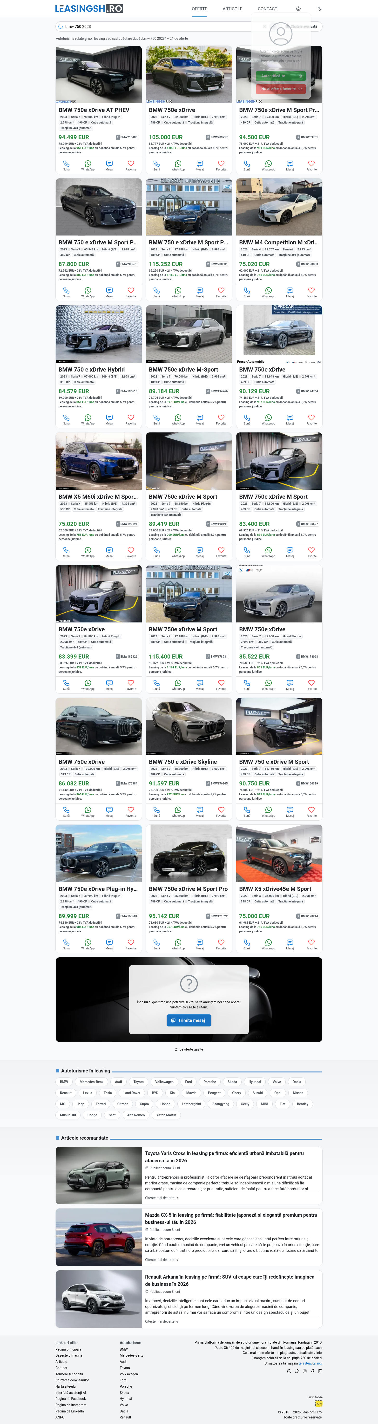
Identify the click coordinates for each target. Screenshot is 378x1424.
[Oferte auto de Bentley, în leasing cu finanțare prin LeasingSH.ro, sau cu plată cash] (302, 1104)
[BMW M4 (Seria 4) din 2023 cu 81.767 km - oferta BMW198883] (279, 231)
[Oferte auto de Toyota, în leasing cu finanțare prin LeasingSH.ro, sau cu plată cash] (138, 1082)
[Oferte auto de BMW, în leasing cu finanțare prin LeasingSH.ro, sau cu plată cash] (64, 1082)
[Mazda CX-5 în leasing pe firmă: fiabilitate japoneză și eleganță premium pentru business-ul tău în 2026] (189, 1237)
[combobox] (167, 26)
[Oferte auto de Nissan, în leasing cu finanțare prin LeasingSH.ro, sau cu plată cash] (298, 1093)
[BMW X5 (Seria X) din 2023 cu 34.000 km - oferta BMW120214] (279, 880)
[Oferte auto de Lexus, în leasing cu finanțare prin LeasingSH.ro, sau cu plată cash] (88, 1093)
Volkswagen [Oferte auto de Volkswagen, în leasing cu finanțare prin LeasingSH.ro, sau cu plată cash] (129, 1374)
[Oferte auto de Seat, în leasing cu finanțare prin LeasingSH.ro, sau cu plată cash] (112, 1115)
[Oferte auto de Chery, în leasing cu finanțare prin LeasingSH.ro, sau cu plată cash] (237, 1093)
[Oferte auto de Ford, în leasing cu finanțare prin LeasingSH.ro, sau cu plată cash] (188, 1082)
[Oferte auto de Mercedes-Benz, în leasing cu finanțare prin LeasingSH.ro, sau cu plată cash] (91, 1082)
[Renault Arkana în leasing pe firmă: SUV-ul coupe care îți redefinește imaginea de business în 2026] (189, 1299)
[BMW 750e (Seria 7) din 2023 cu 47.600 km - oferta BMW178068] (279, 620)
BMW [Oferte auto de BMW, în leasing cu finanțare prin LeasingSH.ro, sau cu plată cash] (124, 1349)
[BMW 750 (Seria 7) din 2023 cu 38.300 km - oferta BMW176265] (189, 750)
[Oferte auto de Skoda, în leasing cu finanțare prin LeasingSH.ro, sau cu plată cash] (232, 1082)
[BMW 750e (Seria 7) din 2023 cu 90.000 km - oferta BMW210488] (99, 101)
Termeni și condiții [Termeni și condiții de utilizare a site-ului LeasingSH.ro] (69, 1374)
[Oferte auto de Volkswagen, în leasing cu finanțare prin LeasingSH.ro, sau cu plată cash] (164, 1082)
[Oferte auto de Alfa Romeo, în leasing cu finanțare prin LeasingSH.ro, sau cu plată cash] (136, 1115)
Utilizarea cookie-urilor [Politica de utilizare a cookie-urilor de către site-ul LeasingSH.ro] (72, 1380)
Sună (66, 165)
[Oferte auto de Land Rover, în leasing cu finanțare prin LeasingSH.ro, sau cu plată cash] (132, 1093)
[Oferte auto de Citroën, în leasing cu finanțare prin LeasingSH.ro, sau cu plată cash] (123, 1104)
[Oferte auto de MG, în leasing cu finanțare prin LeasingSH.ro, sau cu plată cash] (62, 1104)
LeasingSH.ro (312, 1412)
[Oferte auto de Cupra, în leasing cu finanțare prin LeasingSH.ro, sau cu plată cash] (144, 1104)
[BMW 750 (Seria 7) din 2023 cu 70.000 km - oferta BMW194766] (189, 358)
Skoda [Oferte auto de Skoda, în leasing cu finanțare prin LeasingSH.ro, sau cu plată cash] (124, 1393)
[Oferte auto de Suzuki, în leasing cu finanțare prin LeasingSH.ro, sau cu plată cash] (257, 1093)
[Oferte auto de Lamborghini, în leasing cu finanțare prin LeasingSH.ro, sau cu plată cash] (191, 1104)
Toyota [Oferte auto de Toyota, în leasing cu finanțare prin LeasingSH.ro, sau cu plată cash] (125, 1368)
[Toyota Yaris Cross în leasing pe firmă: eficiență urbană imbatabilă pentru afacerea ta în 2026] (189, 1176)
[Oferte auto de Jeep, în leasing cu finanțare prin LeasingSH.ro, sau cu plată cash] (80, 1104)
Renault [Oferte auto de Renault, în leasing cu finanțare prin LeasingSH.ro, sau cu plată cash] (125, 1417)
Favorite (131, 165)
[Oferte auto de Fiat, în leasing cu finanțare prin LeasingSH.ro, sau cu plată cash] (282, 1104)
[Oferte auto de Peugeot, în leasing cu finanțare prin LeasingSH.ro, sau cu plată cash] (214, 1093)
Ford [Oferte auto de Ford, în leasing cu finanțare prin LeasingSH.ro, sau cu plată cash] (123, 1380)
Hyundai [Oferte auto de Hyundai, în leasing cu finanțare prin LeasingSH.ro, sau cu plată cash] (126, 1399)
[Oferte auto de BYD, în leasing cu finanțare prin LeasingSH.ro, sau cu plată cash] (155, 1093)
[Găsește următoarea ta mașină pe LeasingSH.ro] (89, 8)
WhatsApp (87, 165)
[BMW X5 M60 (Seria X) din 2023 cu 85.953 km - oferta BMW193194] (99, 488)
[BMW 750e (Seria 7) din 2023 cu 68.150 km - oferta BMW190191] (189, 488)
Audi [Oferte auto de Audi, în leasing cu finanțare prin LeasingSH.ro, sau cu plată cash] (123, 1362)
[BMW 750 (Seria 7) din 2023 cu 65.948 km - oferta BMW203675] (99, 231)
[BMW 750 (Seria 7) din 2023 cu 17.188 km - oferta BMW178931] (189, 620)
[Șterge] (265, 26)
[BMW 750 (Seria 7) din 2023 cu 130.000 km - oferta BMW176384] (99, 750)
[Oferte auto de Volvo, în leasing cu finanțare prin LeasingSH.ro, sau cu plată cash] (277, 1082)
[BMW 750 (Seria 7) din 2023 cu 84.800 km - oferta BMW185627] (279, 488)
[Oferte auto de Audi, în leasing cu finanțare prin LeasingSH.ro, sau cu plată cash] (118, 1082)
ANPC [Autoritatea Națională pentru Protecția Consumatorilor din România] (59, 1417)
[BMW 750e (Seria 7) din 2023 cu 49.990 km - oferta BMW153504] (99, 880)
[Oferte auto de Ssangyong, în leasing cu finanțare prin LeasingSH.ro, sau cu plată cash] (221, 1104)
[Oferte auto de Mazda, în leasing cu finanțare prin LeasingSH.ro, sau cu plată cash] (191, 1093)
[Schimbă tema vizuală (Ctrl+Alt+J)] (319, 8)
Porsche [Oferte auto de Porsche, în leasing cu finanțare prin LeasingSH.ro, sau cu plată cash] (126, 1386)
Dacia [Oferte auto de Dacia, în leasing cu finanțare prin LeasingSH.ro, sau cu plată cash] (124, 1411)
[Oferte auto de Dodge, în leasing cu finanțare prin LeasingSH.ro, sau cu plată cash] (92, 1115)
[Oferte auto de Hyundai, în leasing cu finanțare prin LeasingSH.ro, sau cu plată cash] (255, 1082)
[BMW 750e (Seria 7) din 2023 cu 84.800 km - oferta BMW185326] (99, 620)
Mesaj (109, 165)
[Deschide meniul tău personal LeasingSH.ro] (298, 8)
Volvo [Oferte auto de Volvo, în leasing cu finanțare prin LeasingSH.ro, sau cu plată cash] (124, 1405)
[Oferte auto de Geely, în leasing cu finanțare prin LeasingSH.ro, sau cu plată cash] (245, 1104)
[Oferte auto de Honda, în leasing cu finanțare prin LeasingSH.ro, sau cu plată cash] (165, 1104)
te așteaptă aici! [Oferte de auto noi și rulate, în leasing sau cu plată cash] (311, 1363)
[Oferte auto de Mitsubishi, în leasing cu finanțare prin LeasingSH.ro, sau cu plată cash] (68, 1115)
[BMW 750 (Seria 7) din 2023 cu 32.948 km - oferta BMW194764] (279, 358)
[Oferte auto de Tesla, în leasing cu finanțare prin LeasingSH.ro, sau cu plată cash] (107, 1093)
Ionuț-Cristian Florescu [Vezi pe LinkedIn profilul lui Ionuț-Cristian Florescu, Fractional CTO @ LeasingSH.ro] (319, 1403)
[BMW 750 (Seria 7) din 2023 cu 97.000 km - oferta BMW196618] (99, 358)
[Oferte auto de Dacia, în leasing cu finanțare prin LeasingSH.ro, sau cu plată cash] (297, 1082)
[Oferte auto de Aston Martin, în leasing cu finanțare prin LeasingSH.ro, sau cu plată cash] (166, 1115)
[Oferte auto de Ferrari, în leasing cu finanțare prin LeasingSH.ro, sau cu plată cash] (100, 1104)
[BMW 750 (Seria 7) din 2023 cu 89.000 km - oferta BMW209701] (279, 101)
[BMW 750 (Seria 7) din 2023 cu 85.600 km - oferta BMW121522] (189, 880)
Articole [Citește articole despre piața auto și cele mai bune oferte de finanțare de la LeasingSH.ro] (61, 1362)
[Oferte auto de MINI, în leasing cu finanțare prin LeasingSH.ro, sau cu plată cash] (264, 1104)
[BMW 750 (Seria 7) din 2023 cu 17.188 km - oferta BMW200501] (189, 231)
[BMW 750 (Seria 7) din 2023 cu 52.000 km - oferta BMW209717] (189, 101)
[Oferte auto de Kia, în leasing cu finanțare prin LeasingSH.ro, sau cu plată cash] (172, 1093)
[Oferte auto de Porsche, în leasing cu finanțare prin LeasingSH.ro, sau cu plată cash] (210, 1082)
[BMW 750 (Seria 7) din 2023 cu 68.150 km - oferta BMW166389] (279, 750)
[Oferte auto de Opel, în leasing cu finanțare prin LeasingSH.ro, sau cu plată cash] (278, 1093)
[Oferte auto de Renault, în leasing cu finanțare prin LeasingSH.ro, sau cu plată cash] (65, 1093)
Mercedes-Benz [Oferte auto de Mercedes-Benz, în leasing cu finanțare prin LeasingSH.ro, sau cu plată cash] (131, 1355)
